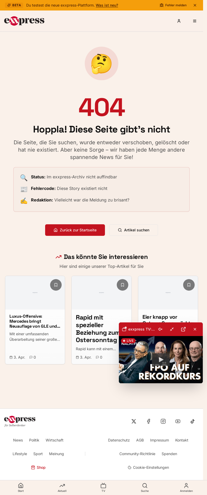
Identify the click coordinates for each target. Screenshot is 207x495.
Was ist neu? (107, 5)
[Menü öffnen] (194, 21)
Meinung (56, 453)
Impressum (159, 440)
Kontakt (181, 440)
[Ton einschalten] (160, 329)
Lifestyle (20, 453)
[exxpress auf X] (134, 421)
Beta (14, 5)
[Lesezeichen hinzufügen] (56, 285)
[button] (161, 359)
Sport (38, 453)
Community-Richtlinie (137, 453)
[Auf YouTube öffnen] (183, 329)
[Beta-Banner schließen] (195, 5)
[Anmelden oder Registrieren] (179, 21)
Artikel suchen (133, 230)
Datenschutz (119, 440)
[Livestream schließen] (195, 329)
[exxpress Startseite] (24, 21)
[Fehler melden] (173, 5)
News (18, 440)
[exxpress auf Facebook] (148, 421)
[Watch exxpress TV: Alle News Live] (161, 359)
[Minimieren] (172, 329)
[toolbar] (161, 329)
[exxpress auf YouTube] (178, 421)
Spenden (169, 453)
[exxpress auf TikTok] (192, 421)
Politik (34, 440)
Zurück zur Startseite (75, 230)
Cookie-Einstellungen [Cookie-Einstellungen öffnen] (148, 467)
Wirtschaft (54, 440)
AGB (140, 440)
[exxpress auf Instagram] (163, 421)
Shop (38, 467)
